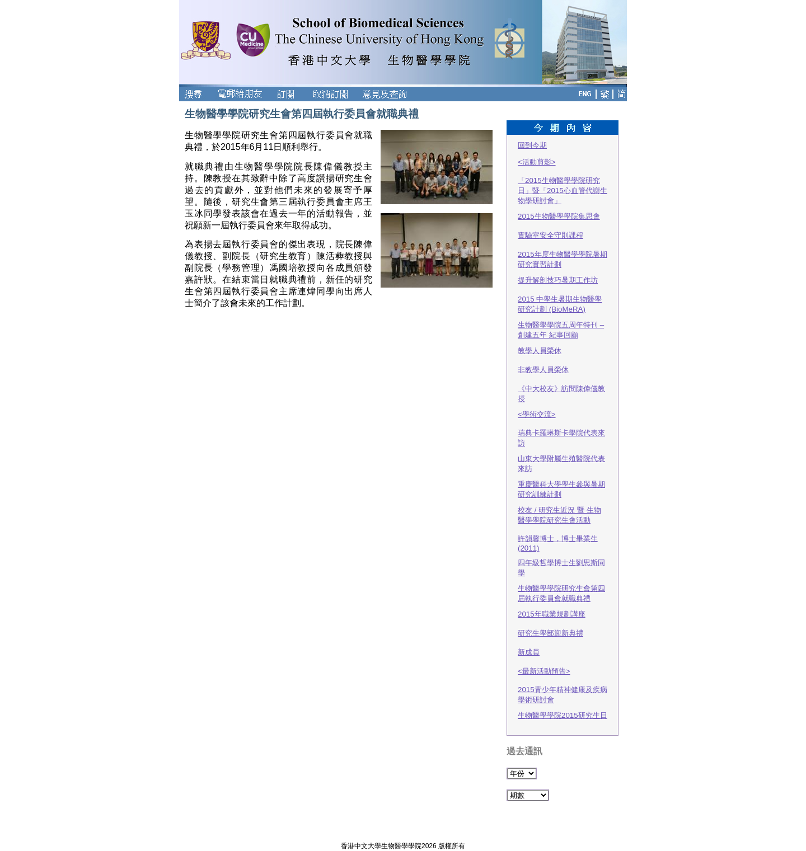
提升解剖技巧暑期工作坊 (558, 280)
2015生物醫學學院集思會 (559, 216)
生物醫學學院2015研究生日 (562, 715)
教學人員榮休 (539, 350)
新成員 (529, 652)
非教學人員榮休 (543, 369)
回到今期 (532, 145)
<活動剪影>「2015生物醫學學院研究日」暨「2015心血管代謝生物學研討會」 (562, 181)
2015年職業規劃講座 (551, 614)
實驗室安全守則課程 (550, 235)
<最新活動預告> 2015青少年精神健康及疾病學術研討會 (562, 685)
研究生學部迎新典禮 (550, 633)
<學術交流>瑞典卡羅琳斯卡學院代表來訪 (561, 428)
